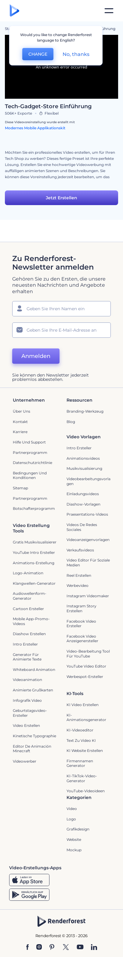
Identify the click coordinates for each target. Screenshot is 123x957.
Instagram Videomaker (88, 596)
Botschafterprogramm (34, 508)
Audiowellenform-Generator (29, 596)
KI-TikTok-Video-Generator (82, 778)
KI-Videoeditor (80, 730)
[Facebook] (27, 947)
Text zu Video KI (81, 740)
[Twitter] (65, 947)
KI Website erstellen (85, 750)
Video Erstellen (26, 725)
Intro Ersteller (79, 448)
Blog (71, 421)
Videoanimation (27, 679)
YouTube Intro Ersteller (34, 552)
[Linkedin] (94, 947)
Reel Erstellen (79, 575)
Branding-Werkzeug (85, 411)
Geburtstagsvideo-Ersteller (30, 713)
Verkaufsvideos (80, 550)
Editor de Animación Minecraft (32, 748)
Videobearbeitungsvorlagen (88, 481)
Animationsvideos (83, 458)
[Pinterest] (52, 947)
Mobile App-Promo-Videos (31, 621)
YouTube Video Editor (86, 666)
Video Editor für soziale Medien (88, 562)
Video (72, 808)
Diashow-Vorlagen (83, 504)
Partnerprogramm (30, 452)
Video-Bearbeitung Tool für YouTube (88, 653)
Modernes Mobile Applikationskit (35, 128)
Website (74, 839)
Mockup (74, 850)
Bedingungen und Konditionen (30, 475)
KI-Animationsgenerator (86, 717)
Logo (71, 819)
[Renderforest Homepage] (14, 10)
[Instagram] (39, 947)
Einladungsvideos (83, 493)
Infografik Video (27, 700)
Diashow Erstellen (29, 633)
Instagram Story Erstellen (81, 608)
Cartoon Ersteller (28, 608)
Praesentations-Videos (87, 514)
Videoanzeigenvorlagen (88, 539)
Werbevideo (78, 585)
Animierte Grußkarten (33, 690)
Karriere (20, 431)
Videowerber (24, 761)
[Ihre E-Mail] (61, 330)
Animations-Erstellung (33, 563)
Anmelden (35, 356)
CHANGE (37, 54)
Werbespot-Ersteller (85, 676)
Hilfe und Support (29, 442)
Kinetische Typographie (34, 736)
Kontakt (20, 421)
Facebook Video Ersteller (81, 623)
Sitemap (20, 488)
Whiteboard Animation (34, 669)
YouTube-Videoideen (86, 791)
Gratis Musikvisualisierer (34, 542)
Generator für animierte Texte (27, 657)
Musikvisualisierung (84, 468)
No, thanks (76, 54)
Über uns (21, 411)
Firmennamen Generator (80, 763)
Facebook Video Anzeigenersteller (82, 638)
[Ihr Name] (61, 308)
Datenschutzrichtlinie (32, 462)
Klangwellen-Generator (34, 583)
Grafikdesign (78, 829)
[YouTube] (80, 947)
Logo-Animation (28, 573)
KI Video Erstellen (83, 704)
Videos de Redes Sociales (82, 527)
